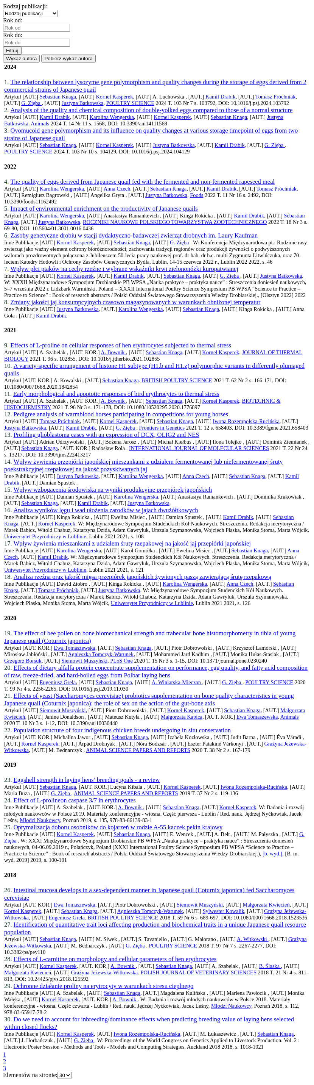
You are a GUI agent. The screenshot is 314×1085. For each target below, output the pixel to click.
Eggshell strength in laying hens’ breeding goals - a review (87, 779)
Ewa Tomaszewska (74, 648)
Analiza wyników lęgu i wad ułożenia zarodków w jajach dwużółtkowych (106, 510)
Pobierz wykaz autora (68, 58)
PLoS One (121, 661)
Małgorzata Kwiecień (265, 905)
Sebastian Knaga (58, 97)
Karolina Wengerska (112, 117)
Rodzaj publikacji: (27, 6)
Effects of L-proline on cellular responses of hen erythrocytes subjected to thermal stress (120, 345)
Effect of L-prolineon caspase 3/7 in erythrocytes (75, 800)
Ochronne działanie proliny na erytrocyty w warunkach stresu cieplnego (104, 986)
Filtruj (12, 50)
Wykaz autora (21, 58)
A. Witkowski (253, 939)
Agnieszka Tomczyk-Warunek (101, 654)
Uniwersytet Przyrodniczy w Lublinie (45, 536)
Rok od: (14, 20)
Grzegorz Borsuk (23, 661)
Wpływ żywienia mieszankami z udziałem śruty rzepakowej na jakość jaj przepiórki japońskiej (132, 543)
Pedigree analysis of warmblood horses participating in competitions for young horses (121, 414)
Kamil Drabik (220, 97)
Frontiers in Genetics (162, 428)
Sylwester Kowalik (223, 911)
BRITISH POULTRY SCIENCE (176, 380)
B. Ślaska (270, 966)
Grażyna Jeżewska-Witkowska (104, 972)
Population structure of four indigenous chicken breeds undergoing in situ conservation (122, 730)
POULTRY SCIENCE (130, 103)
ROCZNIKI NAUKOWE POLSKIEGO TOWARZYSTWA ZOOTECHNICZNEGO (175, 222)
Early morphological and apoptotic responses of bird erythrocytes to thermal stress (116, 393)
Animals (40, 123)
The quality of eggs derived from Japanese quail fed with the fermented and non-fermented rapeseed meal (142, 181)
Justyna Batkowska (83, 103)
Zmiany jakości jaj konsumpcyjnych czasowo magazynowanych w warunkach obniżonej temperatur (135, 302)
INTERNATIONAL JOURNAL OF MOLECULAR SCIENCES (199, 448)
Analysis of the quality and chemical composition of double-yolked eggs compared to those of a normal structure (151, 110)
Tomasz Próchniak (275, 97)
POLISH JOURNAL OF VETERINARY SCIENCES (198, 972)
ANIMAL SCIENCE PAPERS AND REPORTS (138, 750)
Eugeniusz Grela (58, 682)
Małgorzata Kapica (181, 717)
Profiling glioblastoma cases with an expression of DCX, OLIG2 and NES (106, 434)
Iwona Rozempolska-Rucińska (246, 421)
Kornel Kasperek (114, 97)
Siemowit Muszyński (84, 661)
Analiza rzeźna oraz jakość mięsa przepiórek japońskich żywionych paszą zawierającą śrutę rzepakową (142, 576)
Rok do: (14, 35)
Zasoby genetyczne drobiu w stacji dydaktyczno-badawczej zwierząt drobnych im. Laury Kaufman (134, 235)
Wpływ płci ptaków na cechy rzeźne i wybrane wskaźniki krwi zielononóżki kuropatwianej (124, 268)
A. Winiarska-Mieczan (177, 682)
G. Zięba (31, 103)
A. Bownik (113, 352)
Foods (196, 195)
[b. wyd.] (272, 853)
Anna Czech (117, 189)
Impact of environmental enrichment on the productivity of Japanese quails (103, 208)
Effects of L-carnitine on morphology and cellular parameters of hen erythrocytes (115, 959)
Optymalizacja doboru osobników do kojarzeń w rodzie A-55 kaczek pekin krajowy (118, 827)
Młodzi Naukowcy (40, 820)
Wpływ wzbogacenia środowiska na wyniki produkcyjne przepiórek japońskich (113, 489)
